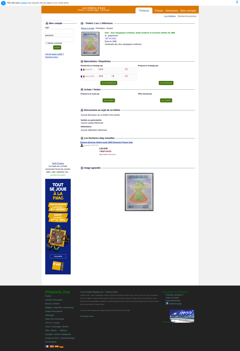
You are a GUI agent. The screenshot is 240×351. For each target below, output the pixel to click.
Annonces (171, 10)
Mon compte (188, 10)
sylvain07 (89, 69)
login (47, 27)
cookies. (24, 3)
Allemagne (49, 315)
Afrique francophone (53, 311)
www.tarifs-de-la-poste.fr (58, 175)
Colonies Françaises (54, 300)
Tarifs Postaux (58, 163)
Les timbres (170, 16)
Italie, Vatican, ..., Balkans (56, 330)
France (48, 296)
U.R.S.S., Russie (52, 323)
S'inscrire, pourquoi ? (175, 295)
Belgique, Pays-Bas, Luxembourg (59, 307)
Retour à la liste (87, 28)
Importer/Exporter (173, 301)
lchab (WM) (89, 76)
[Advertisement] (58, 111)
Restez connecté (55, 43)
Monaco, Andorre (52, 304)
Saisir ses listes (172, 298)
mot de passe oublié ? (54, 54)
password (49, 35)
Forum (159, 10)
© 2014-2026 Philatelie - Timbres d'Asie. (99, 292)
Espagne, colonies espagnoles (58, 334)
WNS (128, 310)
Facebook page (174, 304)
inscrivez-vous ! (51, 57)
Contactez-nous (87, 316)
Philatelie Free (59, 13)
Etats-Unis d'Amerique (54, 319)
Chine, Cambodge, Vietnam (57, 327)
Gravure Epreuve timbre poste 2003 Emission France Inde (106, 142)
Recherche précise (187, 16)
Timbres (144, 10)
